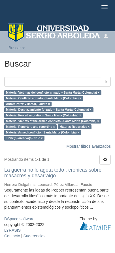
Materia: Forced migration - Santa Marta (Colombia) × (43, 115)
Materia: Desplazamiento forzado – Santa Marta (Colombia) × (48, 109)
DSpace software (19, 219)
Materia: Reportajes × (74, 126)
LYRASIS (12, 230)
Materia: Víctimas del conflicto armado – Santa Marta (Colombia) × (52, 92)
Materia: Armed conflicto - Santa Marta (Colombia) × (42, 132)
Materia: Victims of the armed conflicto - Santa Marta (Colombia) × (52, 121)
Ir (106, 81)
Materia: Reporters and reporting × (30, 126)
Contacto (12, 236)
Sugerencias (34, 236)
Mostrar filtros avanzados (89, 146)
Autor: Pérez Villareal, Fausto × (28, 104)
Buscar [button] (16, 48)
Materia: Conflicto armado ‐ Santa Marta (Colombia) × (43, 98)
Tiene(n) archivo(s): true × (24, 138)
